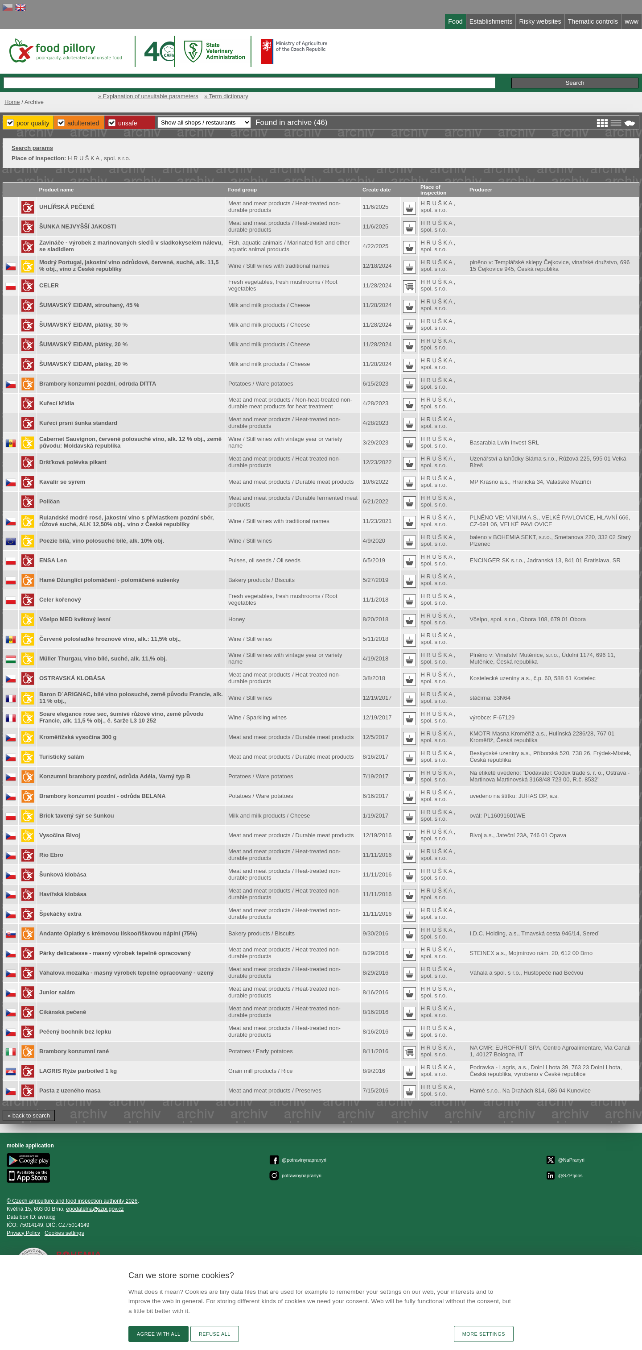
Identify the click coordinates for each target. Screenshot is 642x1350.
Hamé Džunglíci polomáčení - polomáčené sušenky (109, 580)
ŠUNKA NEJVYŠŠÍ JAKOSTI (77, 226)
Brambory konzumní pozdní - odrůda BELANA (102, 796)
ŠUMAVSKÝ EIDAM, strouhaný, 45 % (89, 305)
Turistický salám (61, 756)
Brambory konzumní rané (74, 1051)
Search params (32, 148)
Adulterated (83, 123)
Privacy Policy (23, 1233)
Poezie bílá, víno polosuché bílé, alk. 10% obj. (101, 540)
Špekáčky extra (60, 913)
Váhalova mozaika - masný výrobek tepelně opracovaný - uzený (126, 972)
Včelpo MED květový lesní (75, 619)
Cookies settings (64, 1233)
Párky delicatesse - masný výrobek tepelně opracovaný (115, 953)
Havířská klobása (62, 894)
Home (12, 102)
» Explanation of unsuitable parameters (148, 96)
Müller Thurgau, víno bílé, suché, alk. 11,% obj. (103, 658)
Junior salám (57, 992)
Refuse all (214, 1334)
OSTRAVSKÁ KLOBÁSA (72, 678)
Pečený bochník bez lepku (75, 1031)
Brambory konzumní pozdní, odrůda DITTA (97, 383)
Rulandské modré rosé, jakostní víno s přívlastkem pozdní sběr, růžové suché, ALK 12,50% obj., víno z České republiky (126, 521)
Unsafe (127, 123)
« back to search (29, 1115)
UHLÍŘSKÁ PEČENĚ (67, 207)
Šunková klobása (62, 874)
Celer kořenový (60, 599)
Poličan (49, 501)
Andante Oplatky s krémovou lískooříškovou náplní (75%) (118, 933)
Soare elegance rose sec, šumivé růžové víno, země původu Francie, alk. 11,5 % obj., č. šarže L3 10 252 (121, 717)
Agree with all (158, 1334)
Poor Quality (32, 123)
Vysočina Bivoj (59, 835)
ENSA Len (53, 560)
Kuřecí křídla (56, 403)
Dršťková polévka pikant (73, 462)
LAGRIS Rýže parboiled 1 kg (78, 1071)
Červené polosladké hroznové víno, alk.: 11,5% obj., (110, 639)
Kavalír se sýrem (62, 481)
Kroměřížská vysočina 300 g (78, 737)
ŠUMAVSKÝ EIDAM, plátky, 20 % (83, 344)
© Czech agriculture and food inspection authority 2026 (72, 1201)
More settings (483, 1334)
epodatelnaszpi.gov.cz (94, 1209)
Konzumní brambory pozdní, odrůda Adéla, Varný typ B (114, 776)
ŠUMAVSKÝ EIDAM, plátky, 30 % (83, 324)
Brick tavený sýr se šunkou (76, 815)
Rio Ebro (51, 855)
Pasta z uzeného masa (70, 1090)
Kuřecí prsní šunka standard (78, 423)
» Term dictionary (226, 96)
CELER (49, 285)
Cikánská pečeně (62, 1012)
